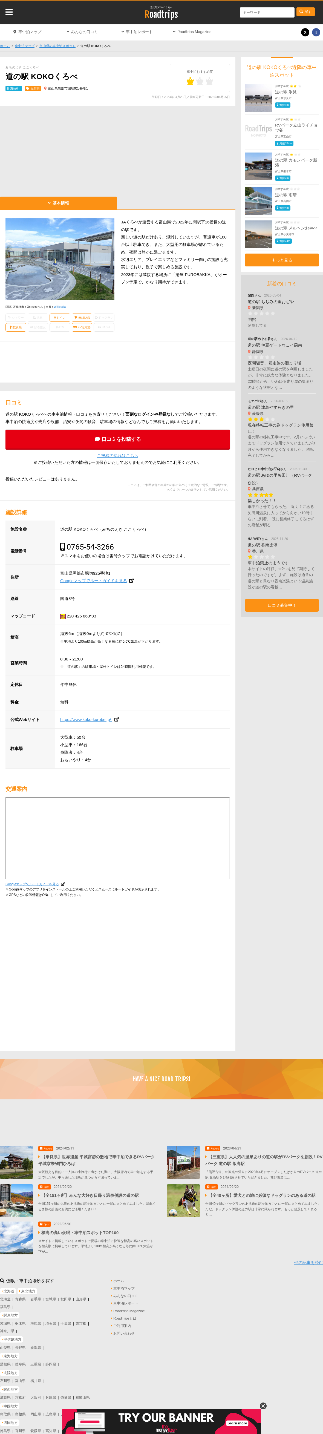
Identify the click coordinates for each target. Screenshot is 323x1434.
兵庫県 (50, 1396)
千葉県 (65, 1322)
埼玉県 (50, 1322)
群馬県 (35, 1322)
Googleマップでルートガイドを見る (93, 580)
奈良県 (65, 1396)
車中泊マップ (29, 32)
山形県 (81, 1298)
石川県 (5, 1380)
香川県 (20, 1430)
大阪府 (35, 1396)
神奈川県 (7, 1329)
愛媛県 (35, 1430)
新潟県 (35, 1346)
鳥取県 (5, 1413)
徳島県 (5, 1430)
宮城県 (50, 1298)
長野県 (20, 1346)
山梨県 (5, 1346)
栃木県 (20, 1322)
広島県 (50, 1413)
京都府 (20, 1396)
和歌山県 (83, 1396)
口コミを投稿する (121, 439)
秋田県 (65, 1298)
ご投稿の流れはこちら (117, 455)
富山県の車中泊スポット (57, 46)
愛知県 (5, 1363)
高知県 (50, 1430)
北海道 (5, 1298)
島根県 (20, 1413)
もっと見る (282, 260)
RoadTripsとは (125, 1317)
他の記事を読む (308, 1261)
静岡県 (50, 1363)
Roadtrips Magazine (194, 32)
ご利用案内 (122, 1325)
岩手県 (35, 1298)
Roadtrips (161, 14)
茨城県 (5, 1322)
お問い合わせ (124, 1332)
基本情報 (61, 203)
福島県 (5, 1305)
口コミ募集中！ (282, 605)
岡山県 (35, 1413)
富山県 (20, 1380)
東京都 (81, 1322)
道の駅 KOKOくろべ (161, 7)
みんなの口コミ (84, 32)
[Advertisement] (117, 150)
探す (308, 12)
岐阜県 (20, 1363)
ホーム (5, 46)
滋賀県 (5, 1396)
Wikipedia (60, 306)
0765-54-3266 (90, 546)
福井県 (35, 1380)
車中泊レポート (139, 32)
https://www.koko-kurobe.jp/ (86, 719)
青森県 (20, 1298)
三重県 (35, 1363)
